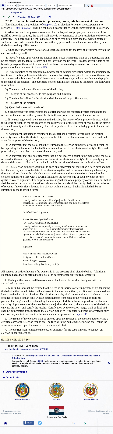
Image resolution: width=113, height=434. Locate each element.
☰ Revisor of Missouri (12, 2)
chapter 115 (49, 24)
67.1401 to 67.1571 (21, 27)
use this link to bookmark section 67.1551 (26, 349)
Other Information (16, 371)
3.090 (40, 361)
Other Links (13, 377)
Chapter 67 (16, 12)
